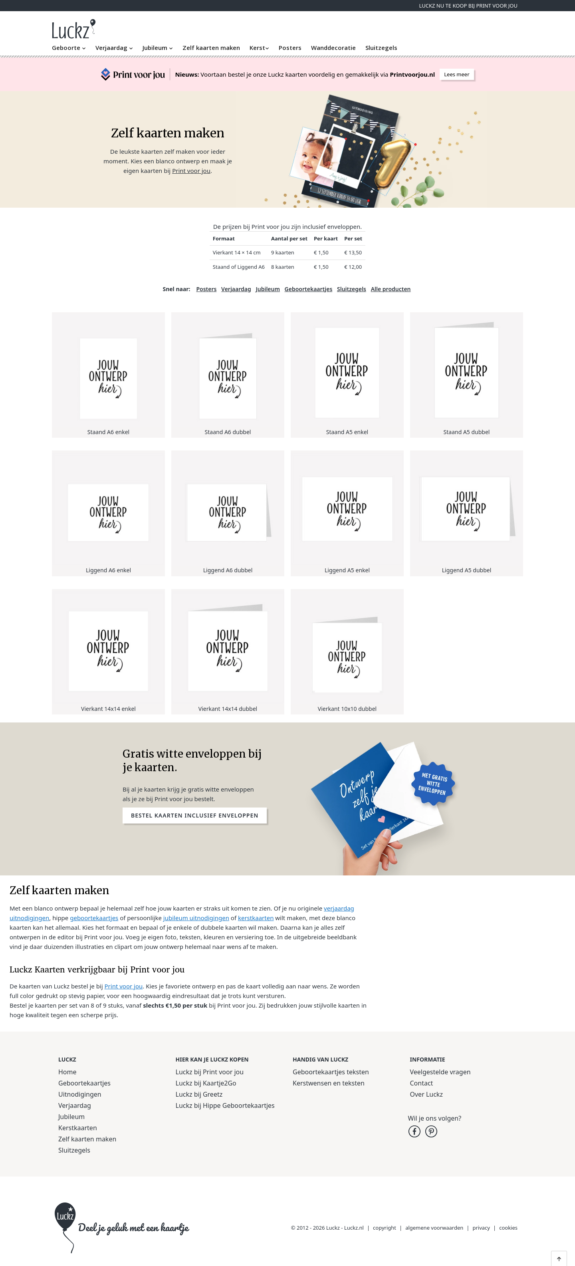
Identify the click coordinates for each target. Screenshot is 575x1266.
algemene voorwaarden (434, 1227)
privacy (481, 1227)
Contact (421, 1083)
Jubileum (158, 48)
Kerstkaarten (77, 1127)
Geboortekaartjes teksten (331, 1072)
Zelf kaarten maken (211, 48)
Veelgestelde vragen (440, 1072)
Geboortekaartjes (309, 289)
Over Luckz (426, 1094)
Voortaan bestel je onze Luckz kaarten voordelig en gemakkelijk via (305, 74)
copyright (384, 1227)
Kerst (259, 48)
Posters (290, 48)
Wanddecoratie (333, 48)
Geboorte (69, 48)
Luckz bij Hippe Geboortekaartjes (225, 1105)
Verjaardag (114, 48)
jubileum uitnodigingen (196, 918)
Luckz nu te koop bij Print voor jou (468, 5)
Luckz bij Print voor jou (210, 1072)
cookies (508, 1227)
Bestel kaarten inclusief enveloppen (194, 815)
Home (67, 1072)
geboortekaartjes (94, 918)
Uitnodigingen (79, 1094)
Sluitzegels (381, 48)
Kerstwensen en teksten (329, 1083)
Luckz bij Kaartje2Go (206, 1083)
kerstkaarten (256, 918)
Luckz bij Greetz (199, 1094)
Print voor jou (191, 171)
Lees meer (456, 74)
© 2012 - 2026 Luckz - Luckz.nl (327, 1227)
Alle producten (391, 289)
